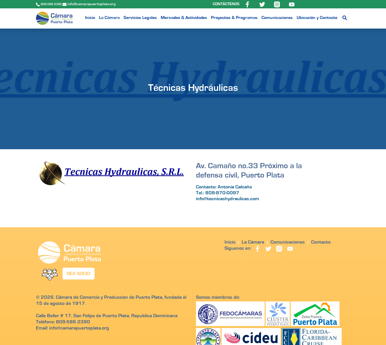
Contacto (321, 242)
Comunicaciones (277, 18)
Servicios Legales (140, 18)
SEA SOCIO (78, 273)
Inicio (90, 18)
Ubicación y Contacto (317, 18)
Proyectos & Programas (234, 18)
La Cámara (109, 18)
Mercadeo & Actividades (184, 18)
